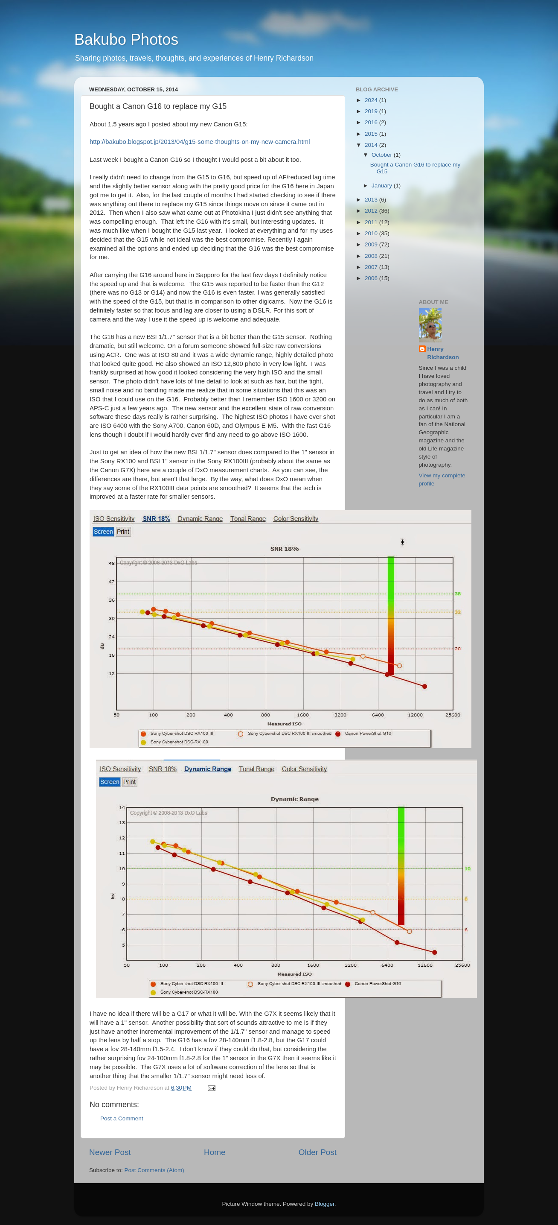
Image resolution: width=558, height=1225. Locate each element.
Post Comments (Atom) (154, 1170)
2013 (372, 199)
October (383, 155)
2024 (372, 100)
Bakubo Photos (126, 39)
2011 (372, 222)
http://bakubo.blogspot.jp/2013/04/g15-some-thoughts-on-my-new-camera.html (200, 141)
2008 (372, 256)
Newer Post (110, 1152)
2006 (372, 278)
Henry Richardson (443, 353)
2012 (372, 211)
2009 (372, 244)
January (383, 185)
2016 (372, 122)
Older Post (318, 1152)
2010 (372, 233)
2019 (372, 111)
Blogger (324, 1204)
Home (214, 1152)
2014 (372, 145)
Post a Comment (121, 1118)
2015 (372, 134)
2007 (372, 267)
